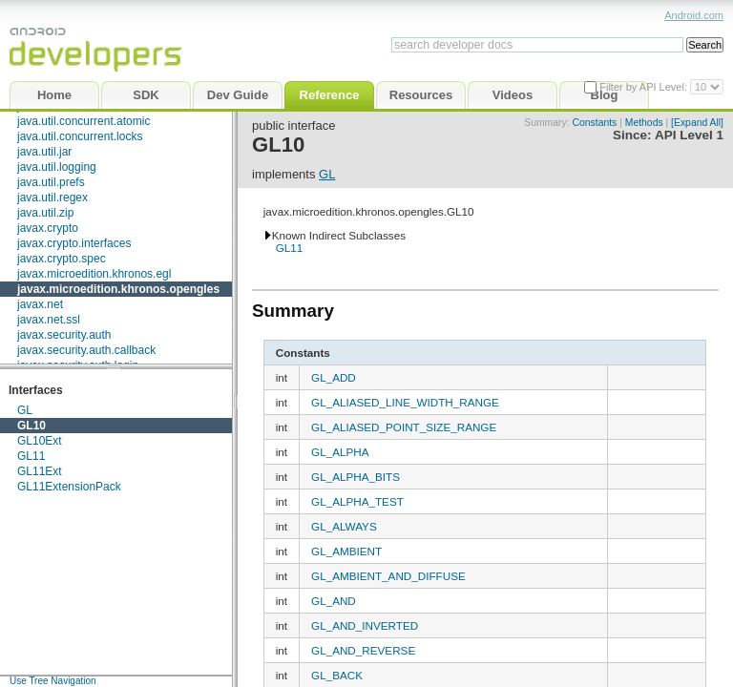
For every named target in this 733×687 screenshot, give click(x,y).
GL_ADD (333, 377)
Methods (644, 122)
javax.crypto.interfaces (74, 243)
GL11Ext (39, 471)
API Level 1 (689, 135)
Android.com (693, 15)
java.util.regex (52, 197)
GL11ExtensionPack (69, 486)
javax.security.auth (64, 335)
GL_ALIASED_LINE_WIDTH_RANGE (405, 402)
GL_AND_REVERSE (363, 650)
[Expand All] (697, 122)
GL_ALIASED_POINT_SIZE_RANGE (403, 427)
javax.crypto (47, 228)
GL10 (31, 425)
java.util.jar (44, 151)
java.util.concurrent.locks (79, 136)
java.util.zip (45, 212)
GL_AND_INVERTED (364, 625)
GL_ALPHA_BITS (355, 476)
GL (24, 410)
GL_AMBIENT (346, 551)
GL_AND (333, 600)
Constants (594, 122)
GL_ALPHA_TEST (357, 501)
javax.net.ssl (48, 319)
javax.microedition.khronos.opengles (118, 289)
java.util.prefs (51, 182)
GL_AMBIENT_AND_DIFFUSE (388, 576)
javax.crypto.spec (61, 258)
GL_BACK (337, 675)
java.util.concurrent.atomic (83, 121)
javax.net (40, 304)
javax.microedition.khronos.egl (94, 274)
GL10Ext (39, 441)
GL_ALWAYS (344, 526)
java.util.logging (56, 167)
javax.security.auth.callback (86, 350)
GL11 (31, 456)
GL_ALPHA (339, 452)
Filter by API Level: (644, 87)
